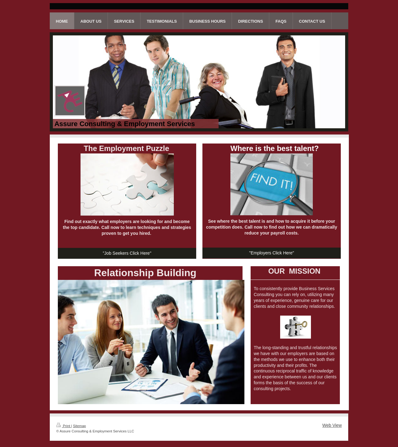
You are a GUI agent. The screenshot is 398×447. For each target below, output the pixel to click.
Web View (332, 425)
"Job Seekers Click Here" (127, 253)
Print (63, 426)
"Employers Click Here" (271, 252)
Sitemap (79, 426)
